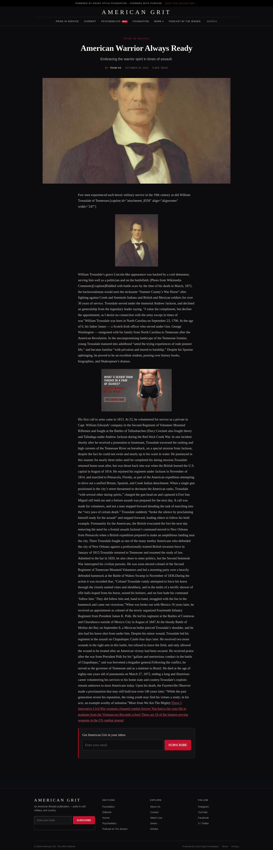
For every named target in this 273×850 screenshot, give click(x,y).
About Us (155, 806)
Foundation (141, 21)
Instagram (203, 806)
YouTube (203, 812)
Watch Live (156, 817)
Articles (154, 829)
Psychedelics (114, 21)
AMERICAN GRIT (136, 12)
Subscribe (177, 745)
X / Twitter (203, 823)
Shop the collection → (181, 3)
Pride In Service (67, 21)
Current (90, 21)
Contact (154, 812)
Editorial (106, 812)
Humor (106, 817)
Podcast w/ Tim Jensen (185, 21)
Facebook (203, 817)
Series (153, 823)
